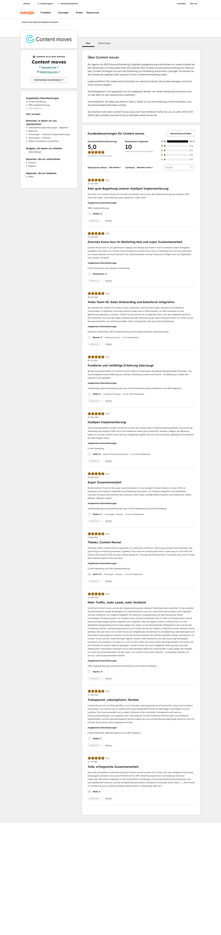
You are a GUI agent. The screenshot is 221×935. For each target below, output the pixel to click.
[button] (88, 43)
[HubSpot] (27, 13)
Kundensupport (45, 4)
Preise (79, 12)
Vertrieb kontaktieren (68, 4)
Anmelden (181, 4)
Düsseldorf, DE (50, 67)
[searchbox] (179, 167)
